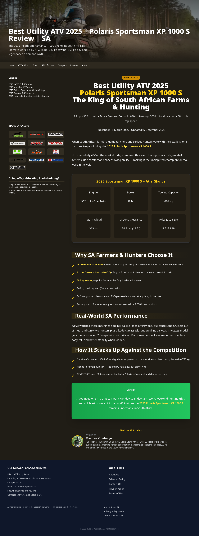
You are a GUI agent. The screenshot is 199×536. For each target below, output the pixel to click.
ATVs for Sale (48, 65)
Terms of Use (116, 493)
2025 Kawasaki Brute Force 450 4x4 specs (29, 96)
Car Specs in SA (15, 482)
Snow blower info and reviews (22, 490)
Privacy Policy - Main (114, 511)
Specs (35, 65)
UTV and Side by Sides (18, 474)
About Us (114, 474)
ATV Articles (23, 65)
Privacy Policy (116, 488)
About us (86, 65)
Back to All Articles (131, 430)
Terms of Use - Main (113, 515)
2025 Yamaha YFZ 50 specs (22, 87)
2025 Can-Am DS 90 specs (21, 93)
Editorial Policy (117, 479)
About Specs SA (111, 507)
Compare (62, 65)
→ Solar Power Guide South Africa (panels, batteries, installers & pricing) (35, 191)
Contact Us (115, 484)
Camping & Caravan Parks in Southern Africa (29, 478)
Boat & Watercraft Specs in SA (22, 486)
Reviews (74, 65)
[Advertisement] (20, 110)
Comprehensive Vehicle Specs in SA (25, 494)
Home (12, 65)
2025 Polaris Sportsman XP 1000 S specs (28, 90)
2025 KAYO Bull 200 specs (21, 84)
